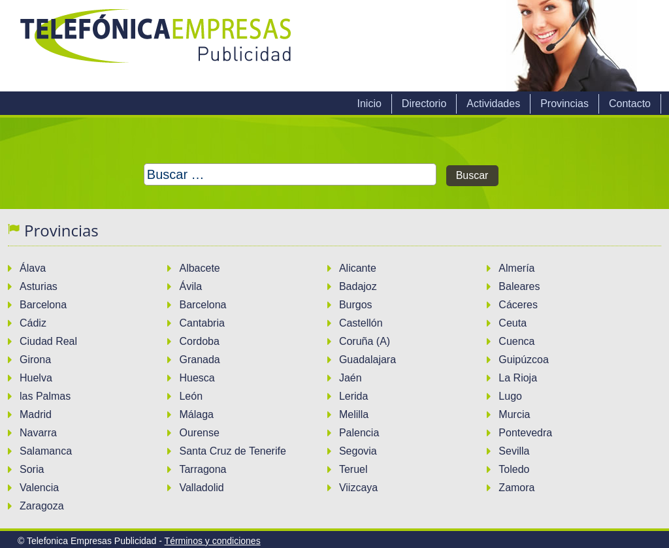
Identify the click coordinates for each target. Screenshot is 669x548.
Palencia (359, 432)
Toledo (513, 469)
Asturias (38, 286)
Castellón (361, 323)
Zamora (516, 487)
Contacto (630, 103)
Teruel (353, 469)
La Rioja (517, 377)
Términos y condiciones (213, 541)
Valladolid (201, 487)
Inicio (369, 103)
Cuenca (516, 341)
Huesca (196, 377)
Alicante (357, 268)
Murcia (514, 414)
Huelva (36, 377)
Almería (516, 268)
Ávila (190, 286)
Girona (35, 359)
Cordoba (199, 341)
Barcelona (43, 304)
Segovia (358, 451)
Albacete (199, 268)
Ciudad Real (48, 341)
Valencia (39, 487)
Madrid (36, 414)
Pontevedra (525, 432)
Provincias (564, 103)
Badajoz (358, 286)
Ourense (199, 432)
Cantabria (201, 323)
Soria (32, 469)
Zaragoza (42, 505)
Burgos (355, 304)
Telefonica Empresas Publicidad (157, 45)
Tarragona (202, 469)
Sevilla (513, 451)
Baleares (519, 286)
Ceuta (512, 323)
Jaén (350, 377)
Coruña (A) (364, 341)
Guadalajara (367, 359)
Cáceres (518, 304)
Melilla (353, 414)
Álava (33, 268)
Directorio (424, 103)
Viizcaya (358, 487)
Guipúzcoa (523, 359)
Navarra (38, 432)
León (191, 396)
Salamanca (46, 451)
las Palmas (45, 396)
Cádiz (33, 323)
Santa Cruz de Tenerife (232, 451)
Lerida (353, 396)
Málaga (196, 414)
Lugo (510, 396)
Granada (199, 359)
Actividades (493, 103)
